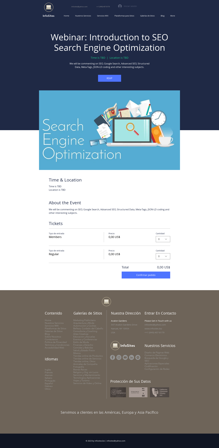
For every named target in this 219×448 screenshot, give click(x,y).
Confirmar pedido (146, 275)
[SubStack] (137, 357)
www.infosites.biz (153, 328)
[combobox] (163, 239)
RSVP (109, 78)
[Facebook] (112, 357)
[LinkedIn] (131, 357)
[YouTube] (125, 357)
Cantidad (160, 233)
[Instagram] (118, 357)
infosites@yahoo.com (116, 440)
